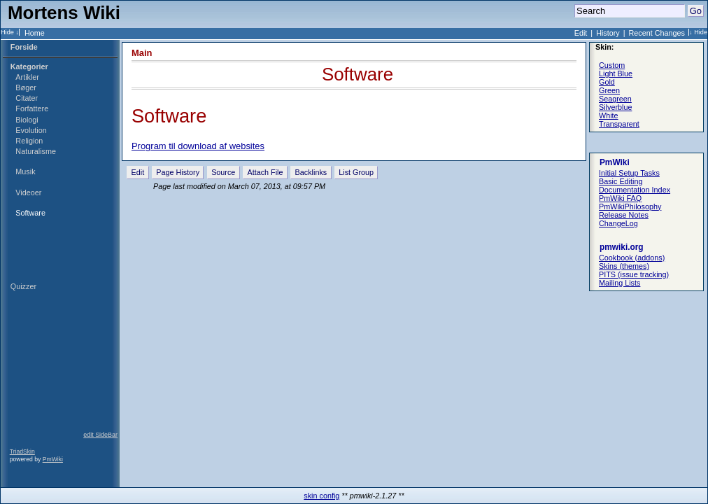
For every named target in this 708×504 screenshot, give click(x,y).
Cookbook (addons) (632, 257)
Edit (581, 33)
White (608, 115)
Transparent (619, 124)
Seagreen (615, 98)
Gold (607, 82)
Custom (612, 65)
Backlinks (311, 172)
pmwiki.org (622, 247)
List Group (356, 172)
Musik (25, 171)
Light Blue (615, 73)
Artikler (27, 77)
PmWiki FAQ (620, 198)
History (608, 33)
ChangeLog (618, 223)
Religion (29, 140)
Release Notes (624, 215)
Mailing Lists (619, 283)
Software (30, 213)
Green (609, 90)
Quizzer (23, 286)
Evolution (30, 130)
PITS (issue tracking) (634, 274)
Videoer (28, 192)
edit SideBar (100, 434)
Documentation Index (634, 190)
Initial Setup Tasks (629, 173)
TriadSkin (22, 451)
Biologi (26, 119)
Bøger (25, 87)
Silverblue (615, 107)
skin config (321, 495)
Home (34, 33)
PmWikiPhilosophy (630, 206)
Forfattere (31, 108)
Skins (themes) (624, 266)
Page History (177, 172)
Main (142, 53)
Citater (26, 98)
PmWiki (53, 459)
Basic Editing (620, 181)
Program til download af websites (198, 146)
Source (223, 172)
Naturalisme (35, 151)
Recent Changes (657, 33)
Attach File (265, 172)
